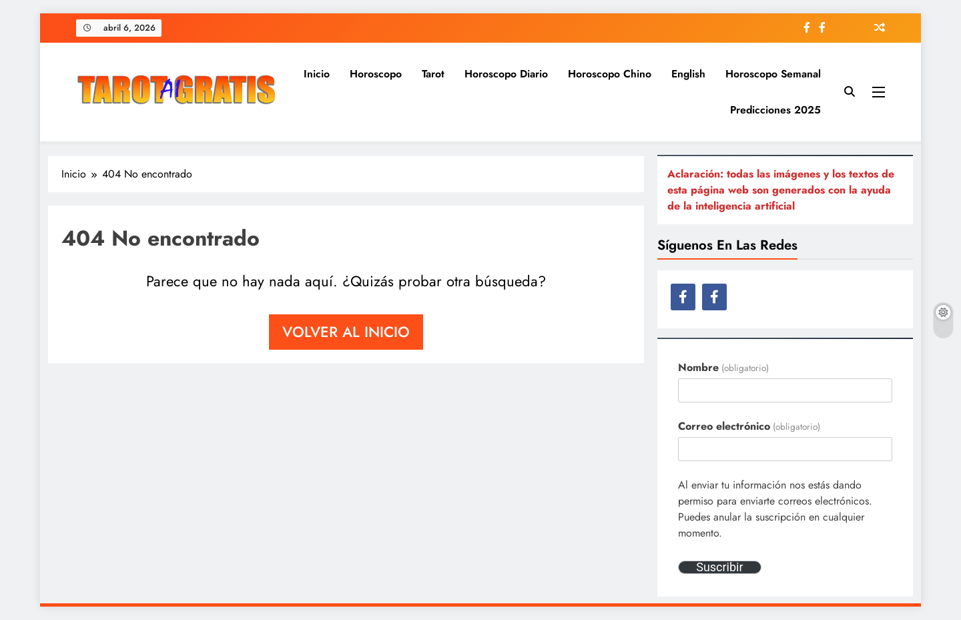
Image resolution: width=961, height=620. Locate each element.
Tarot (433, 73)
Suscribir (719, 567)
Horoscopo (376, 73)
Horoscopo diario (506, 73)
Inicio (317, 73)
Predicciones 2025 (775, 109)
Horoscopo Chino (609, 73)
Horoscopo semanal (773, 73)
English (688, 73)
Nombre (723, 367)
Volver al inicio (346, 331)
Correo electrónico (749, 426)
